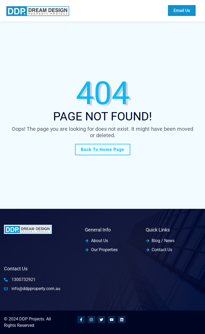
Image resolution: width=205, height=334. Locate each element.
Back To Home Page (102, 149)
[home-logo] (37, 10)
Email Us (182, 10)
